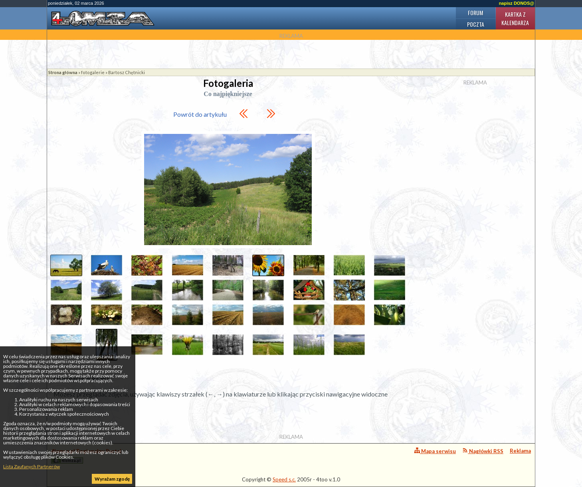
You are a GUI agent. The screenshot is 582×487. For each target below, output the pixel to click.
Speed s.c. (284, 479)
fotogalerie (93, 72)
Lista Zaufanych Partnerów (31, 466)
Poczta (475, 24)
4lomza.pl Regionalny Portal (86, 455)
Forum (475, 12)
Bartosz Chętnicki (126, 72)
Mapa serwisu (435, 451)
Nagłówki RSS (482, 451)
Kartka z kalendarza (515, 18)
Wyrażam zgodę (112, 479)
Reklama (520, 451)
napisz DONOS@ (516, 3)
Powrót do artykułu (200, 114)
